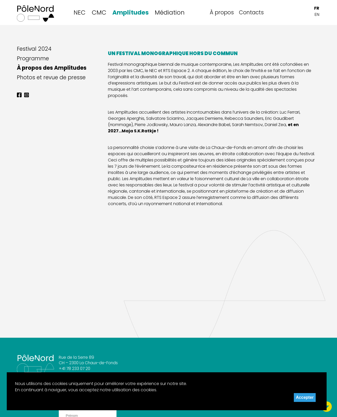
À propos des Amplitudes (52, 68)
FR (316, 8)
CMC (99, 12)
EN (317, 14)
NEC (80, 12)
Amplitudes (130, 12)
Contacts (251, 12)
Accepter (305, 397)
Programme (33, 58)
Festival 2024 (34, 49)
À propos (222, 12)
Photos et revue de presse (51, 77)
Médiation (170, 12)
